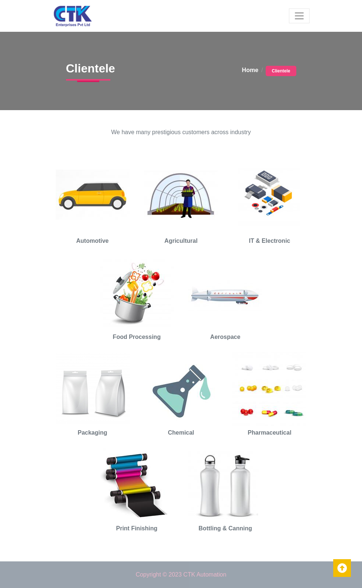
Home (250, 70)
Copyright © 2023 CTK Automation (181, 574)
